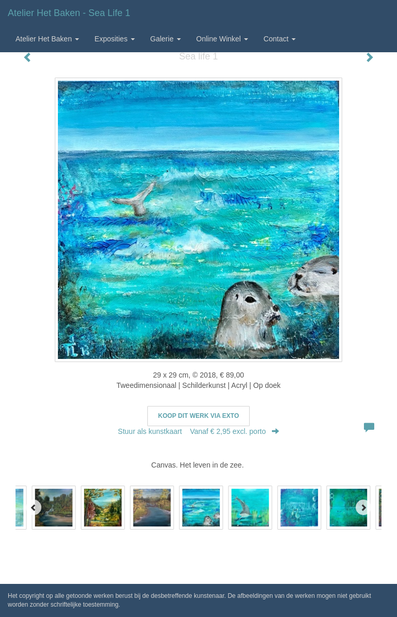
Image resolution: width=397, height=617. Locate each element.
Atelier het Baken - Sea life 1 (69, 13)
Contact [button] (280, 39)
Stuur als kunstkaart (198, 431)
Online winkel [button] (222, 39)
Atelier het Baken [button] (47, 39)
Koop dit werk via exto (198, 415)
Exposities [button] (115, 39)
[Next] (363, 507)
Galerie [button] (165, 39)
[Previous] (33, 507)
